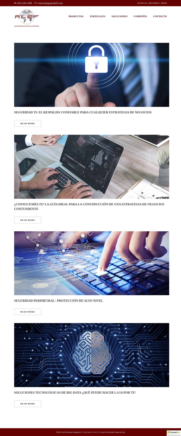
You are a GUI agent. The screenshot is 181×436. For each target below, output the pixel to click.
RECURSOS (154, 3)
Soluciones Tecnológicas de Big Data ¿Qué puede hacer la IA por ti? (75, 392)
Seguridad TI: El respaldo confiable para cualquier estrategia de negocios (83, 112)
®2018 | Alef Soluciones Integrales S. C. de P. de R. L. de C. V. (78, 432)
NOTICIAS (142, 3)
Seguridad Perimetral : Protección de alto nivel (58, 300)
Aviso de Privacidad (107, 432)
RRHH (164, 3)
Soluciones (119, 16)
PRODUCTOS (76, 16)
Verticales (98, 16)
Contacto (160, 16)
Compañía (140, 16)
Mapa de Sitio (120, 432)
